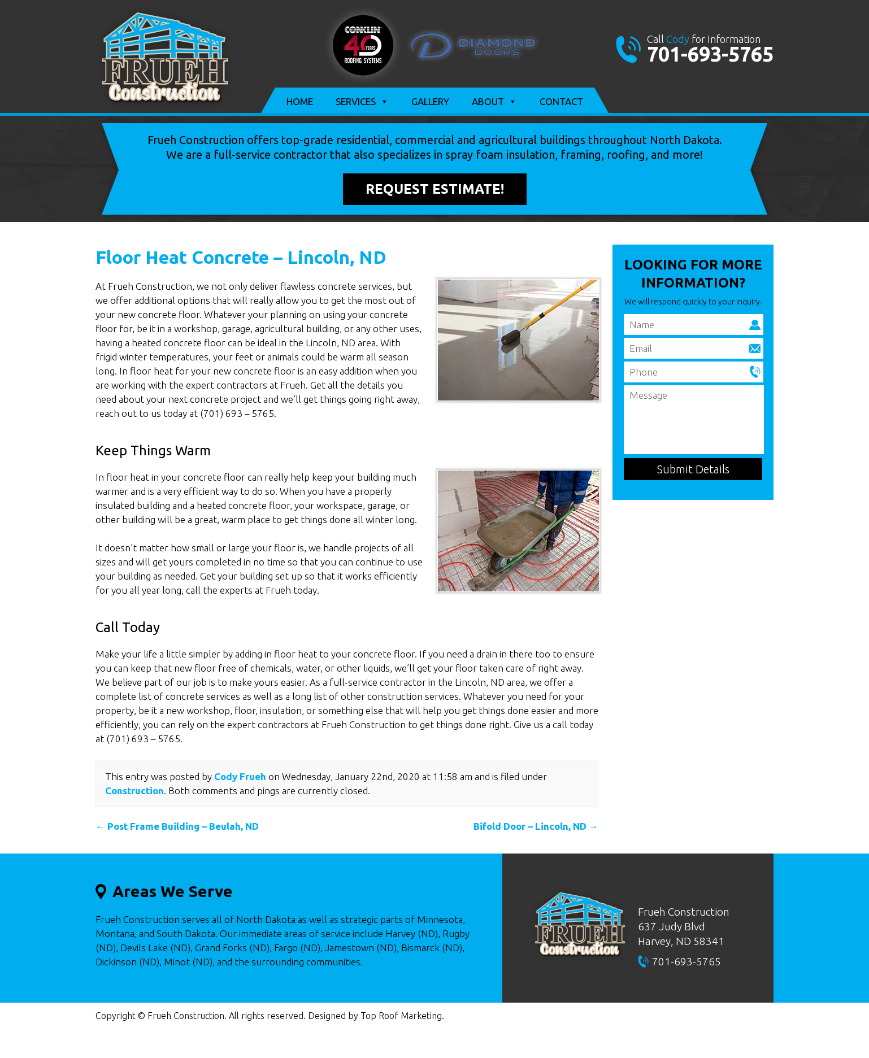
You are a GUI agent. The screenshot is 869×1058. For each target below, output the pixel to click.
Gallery (430, 101)
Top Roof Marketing (401, 1016)
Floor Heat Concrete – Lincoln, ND (240, 257)
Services (362, 101)
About (494, 101)
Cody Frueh (240, 776)
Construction (134, 790)
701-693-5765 (710, 54)
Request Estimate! (435, 189)
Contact (561, 101)
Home (299, 101)
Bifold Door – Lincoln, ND (535, 826)
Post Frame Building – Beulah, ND (177, 826)
